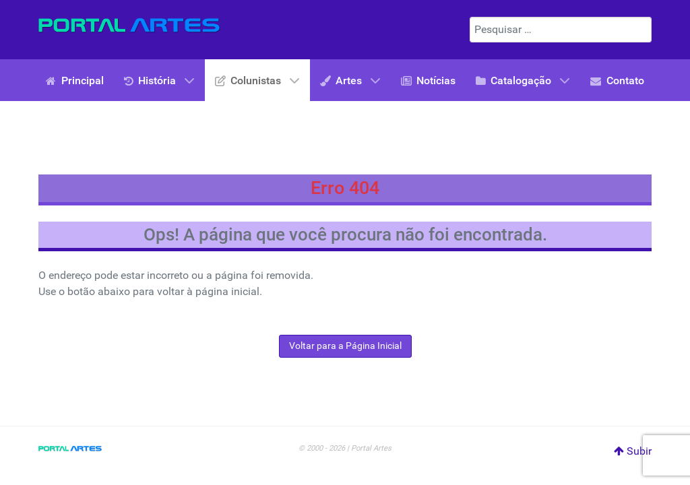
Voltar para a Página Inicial (345, 346)
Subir (633, 451)
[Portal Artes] (129, 25)
